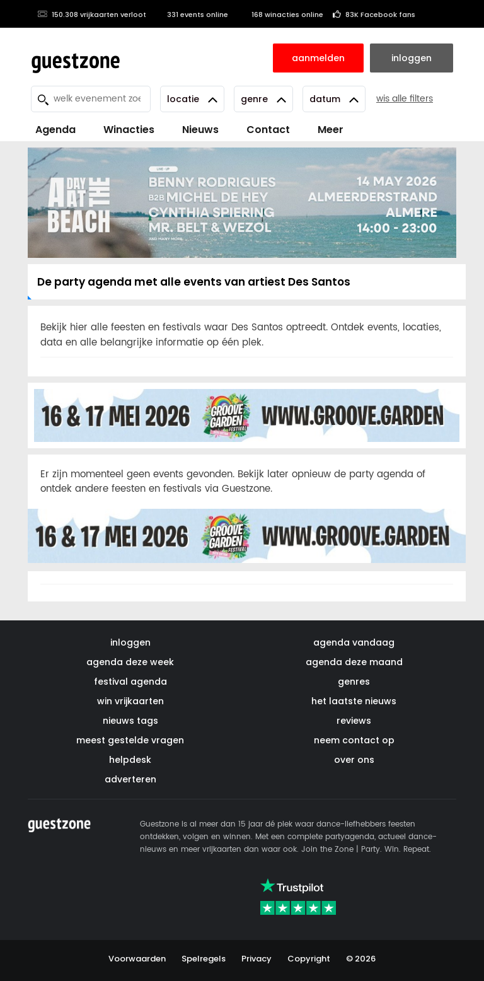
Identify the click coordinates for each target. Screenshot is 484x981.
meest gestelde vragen (130, 740)
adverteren (130, 779)
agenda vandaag (354, 642)
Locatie (192, 99)
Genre (263, 99)
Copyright (308, 959)
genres (354, 681)
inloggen (130, 642)
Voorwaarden (137, 959)
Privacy (256, 959)
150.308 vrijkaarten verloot (91, 14)
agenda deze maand (354, 662)
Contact (268, 129)
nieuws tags (130, 720)
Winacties (128, 129)
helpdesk (130, 759)
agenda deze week (130, 662)
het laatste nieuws (353, 701)
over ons (354, 759)
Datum (334, 99)
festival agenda (130, 681)
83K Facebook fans (374, 14)
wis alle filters (404, 98)
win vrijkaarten (130, 701)
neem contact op (354, 740)
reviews (354, 720)
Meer (330, 129)
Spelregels (204, 959)
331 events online (192, 14)
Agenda (55, 129)
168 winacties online (280, 14)
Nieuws (200, 129)
